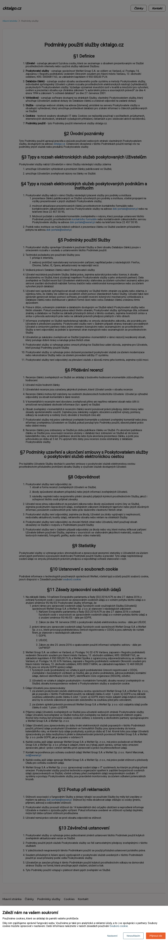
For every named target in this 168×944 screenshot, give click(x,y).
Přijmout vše (155, 935)
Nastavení (112, 935)
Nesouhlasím (133, 935)
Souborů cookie (119, 926)
